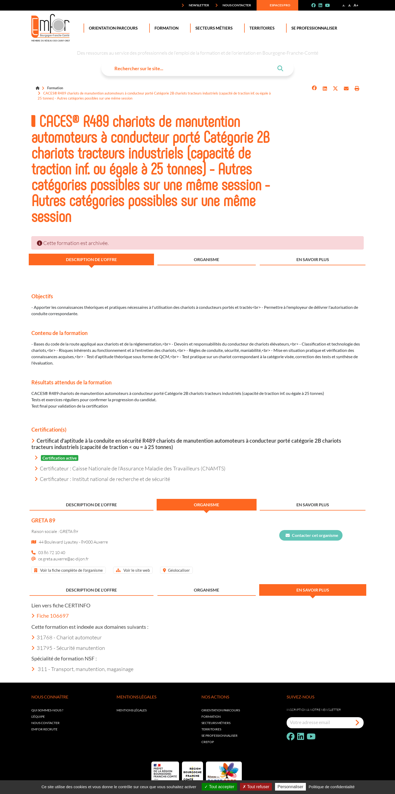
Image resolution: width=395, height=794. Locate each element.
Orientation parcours (220, 710)
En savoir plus (312, 259)
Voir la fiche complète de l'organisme (68, 570)
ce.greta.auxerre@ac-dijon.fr (63, 558)
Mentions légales (132, 710)
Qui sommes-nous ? (47, 710)
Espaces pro (276, 5)
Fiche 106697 (50, 615)
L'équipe (38, 717)
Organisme (206, 259)
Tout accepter (219, 786)
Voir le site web (133, 570)
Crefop (207, 742)
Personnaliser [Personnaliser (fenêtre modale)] (291, 786)
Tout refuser (256, 786)
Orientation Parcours (112, 28)
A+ (356, 5)
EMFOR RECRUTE (44, 729)
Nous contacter (233, 5)
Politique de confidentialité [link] (332, 786)
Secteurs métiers (215, 723)
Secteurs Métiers (213, 28)
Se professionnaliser (313, 28)
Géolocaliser (176, 570)
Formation (165, 28)
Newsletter (195, 5)
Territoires (260, 28)
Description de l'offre (91, 259)
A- (344, 5)
